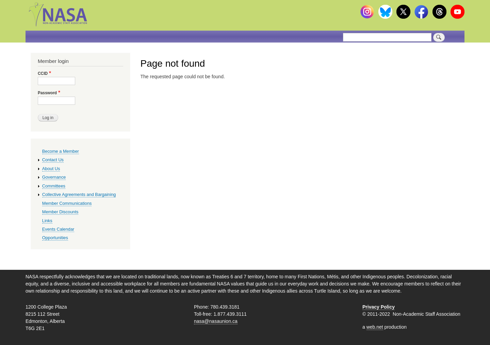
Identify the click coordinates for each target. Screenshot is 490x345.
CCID (43, 73)
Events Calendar (58, 229)
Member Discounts (60, 211)
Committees (53, 185)
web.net (374, 327)
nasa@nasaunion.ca (216, 321)
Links (47, 220)
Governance (54, 177)
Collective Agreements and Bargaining (79, 194)
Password (47, 93)
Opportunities (55, 237)
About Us (51, 168)
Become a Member (60, 151)
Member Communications (67, 203)
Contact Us (53, 159)
